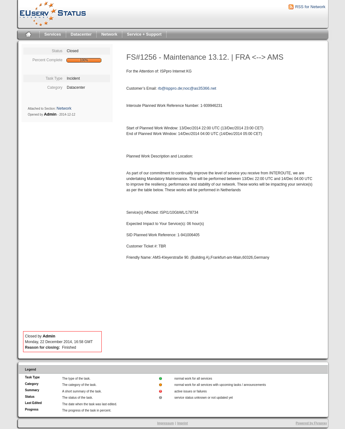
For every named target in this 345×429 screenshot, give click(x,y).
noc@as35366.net (199, 88)
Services (52, 34)
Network (109, 34)
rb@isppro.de (170, 88)
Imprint (182, 423)
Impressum (165, 423)
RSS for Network (310, 6)
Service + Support (144, 34)
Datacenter (81, 34)
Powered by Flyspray (311, 423)
